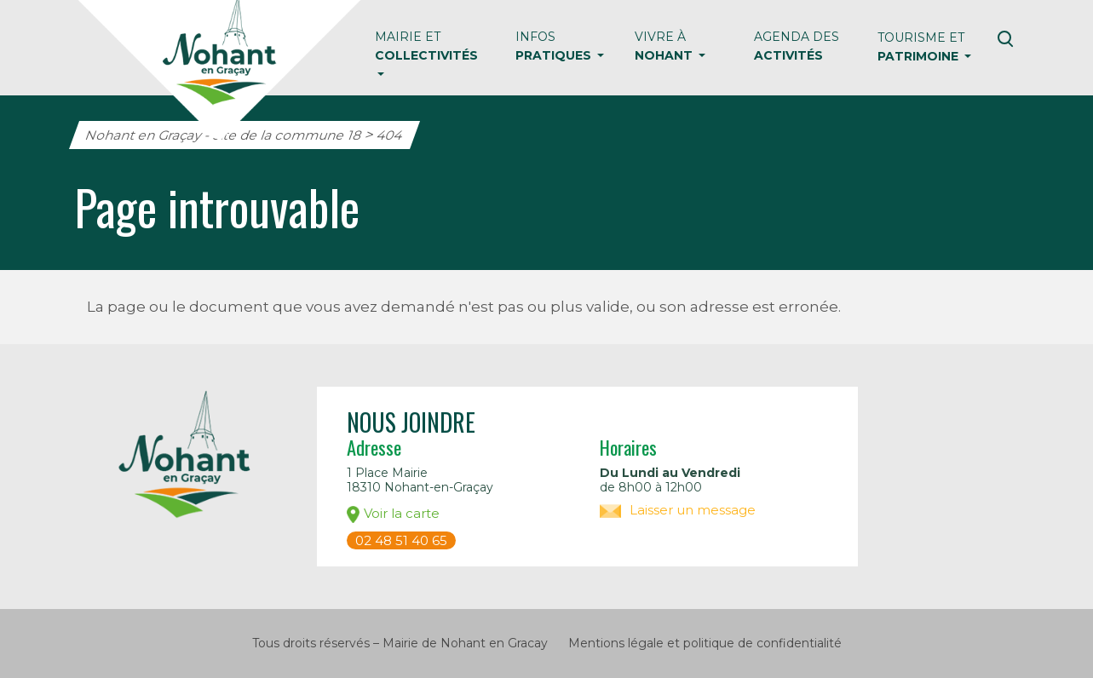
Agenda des (796, 46)
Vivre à (665, 46)
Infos (555, 46)
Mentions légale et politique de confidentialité (705, 643)
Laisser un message (678, 510)
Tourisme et (920, 47)
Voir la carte (393, 514)
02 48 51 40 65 (401, 540)
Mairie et (426, 46)
